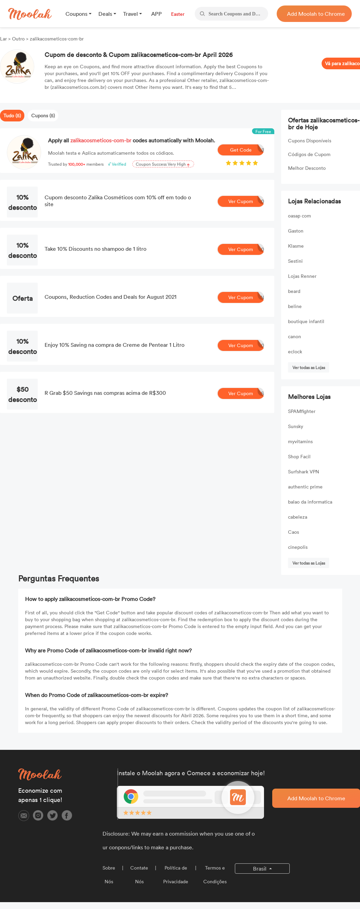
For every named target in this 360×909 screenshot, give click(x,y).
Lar (4, 38)
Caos (293, 532)
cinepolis (298, 547)
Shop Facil (299, 456)
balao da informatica (310, 501)
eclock (295, 351)
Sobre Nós (109, 874)
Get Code (247, 150)
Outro (18, 38)
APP (156, 13)
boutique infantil (306, 321)
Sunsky (295, 426)
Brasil (260, 868)
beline (295, 306)
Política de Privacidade (175, 874)
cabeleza (297, 516)
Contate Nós (139, 874)
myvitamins (300, 441)
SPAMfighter (301, 411)
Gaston (295, 230)
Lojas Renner (302, 276)
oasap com (299, 215)
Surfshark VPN (303, 471)
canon (294, 336)
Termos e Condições (215, 874)
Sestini (295, 261)
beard (294, 291)
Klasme (296, 246)
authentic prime (305, 486)
